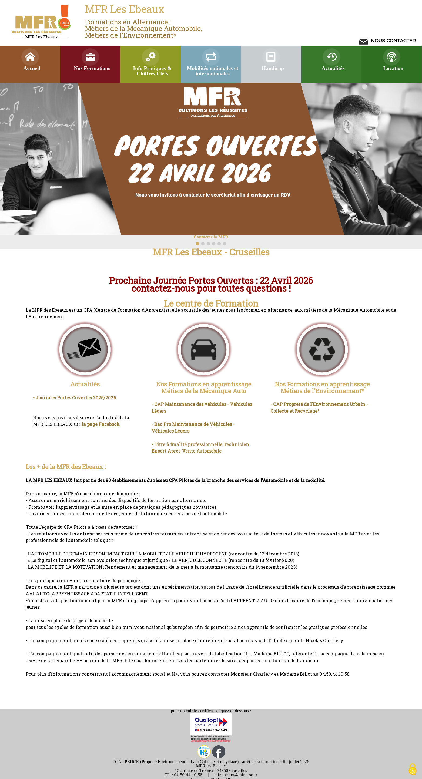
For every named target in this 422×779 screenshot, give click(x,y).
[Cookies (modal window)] (412, 770)
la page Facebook (101, 424)
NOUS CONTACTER (393, 40)
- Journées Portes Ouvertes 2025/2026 (74, 397)
